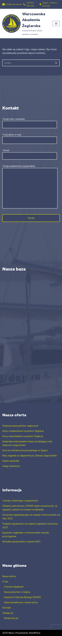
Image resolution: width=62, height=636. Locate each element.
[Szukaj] (27, 63)
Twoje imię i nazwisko (29, 121)
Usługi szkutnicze (11, 466)
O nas (5, 581)
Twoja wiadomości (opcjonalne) (30, 187)
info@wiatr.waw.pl (13, 4)
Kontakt (6, 607)
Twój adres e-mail (29, 137)
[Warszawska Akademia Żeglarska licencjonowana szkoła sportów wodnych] (25, 23)
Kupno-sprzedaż (10, 460)
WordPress (34, 632)
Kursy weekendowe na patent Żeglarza (23, 431)
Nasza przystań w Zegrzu (17, 592)
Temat (29, 153)
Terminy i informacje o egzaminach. (20, 500)
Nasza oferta (9, 576)
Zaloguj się (7, 612)
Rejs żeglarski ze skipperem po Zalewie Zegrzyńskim (29, 455)
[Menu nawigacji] (56, 23)
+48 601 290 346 (30, 4)
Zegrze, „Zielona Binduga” (49, 4)
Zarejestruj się (11, 618)
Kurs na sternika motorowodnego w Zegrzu (25, 450)
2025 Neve (8, 632)
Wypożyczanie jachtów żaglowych (20, 425)
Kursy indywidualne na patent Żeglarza (22, 436)
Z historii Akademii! (13, 586)
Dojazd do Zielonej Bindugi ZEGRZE (22, 597)
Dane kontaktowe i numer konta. (21, 602)
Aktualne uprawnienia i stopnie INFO (21, 541)
